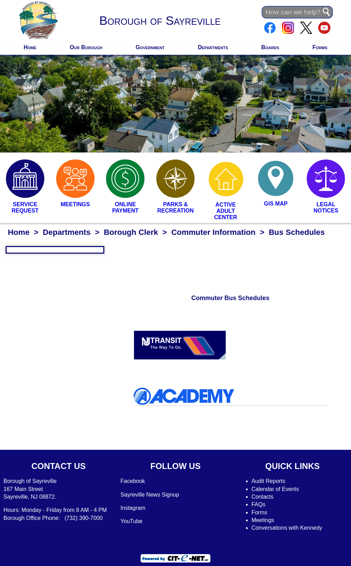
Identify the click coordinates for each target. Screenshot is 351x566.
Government (150, 47)
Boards (270, 47)
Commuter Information (213, 232)
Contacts (263, 497)
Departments (213, 47)
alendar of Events (277, 489)
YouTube (131, 521)
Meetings (263, 520)
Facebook (132, 481)
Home (30, 47)
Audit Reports (268, 481)
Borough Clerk (131, 232)
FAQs (259, 504)
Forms (319, 47)
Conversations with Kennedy (287, 528)
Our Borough (86, 47)
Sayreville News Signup (149, 495)
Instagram (132, 508)
